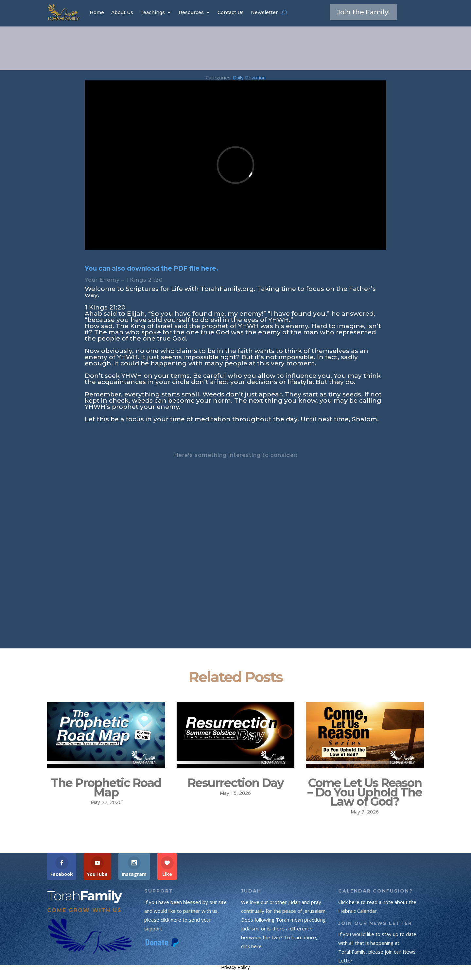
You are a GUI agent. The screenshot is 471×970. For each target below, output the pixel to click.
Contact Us (231, 12)
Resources (191, 12)
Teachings (152, 12)
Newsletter (264, 12)
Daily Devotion (249, 77)
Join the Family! (363, 12)
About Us (122, 12)
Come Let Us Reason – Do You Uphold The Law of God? (364, 792)
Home (97, 12)
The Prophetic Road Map (106, 787)
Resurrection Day (235, 783)
